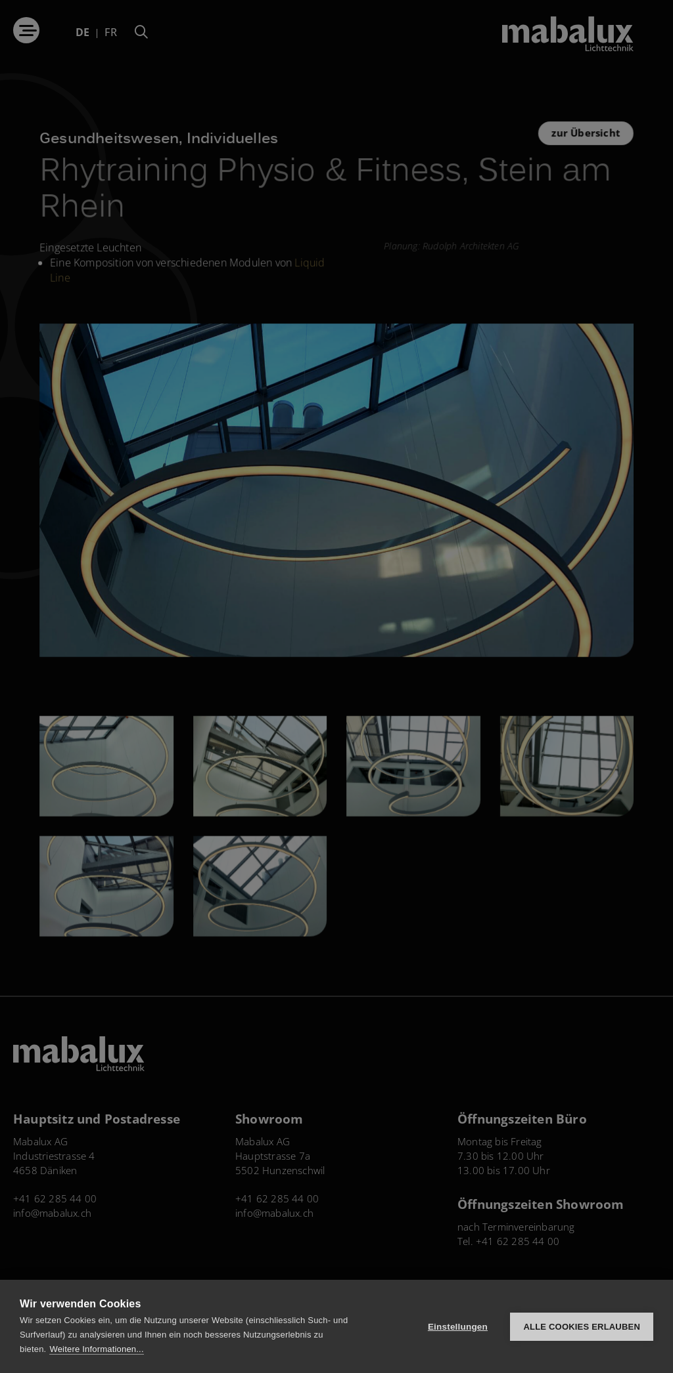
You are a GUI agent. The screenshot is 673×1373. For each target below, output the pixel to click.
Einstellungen (458, 1327)
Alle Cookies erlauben (581, 1327)
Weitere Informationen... (96, 1349)
